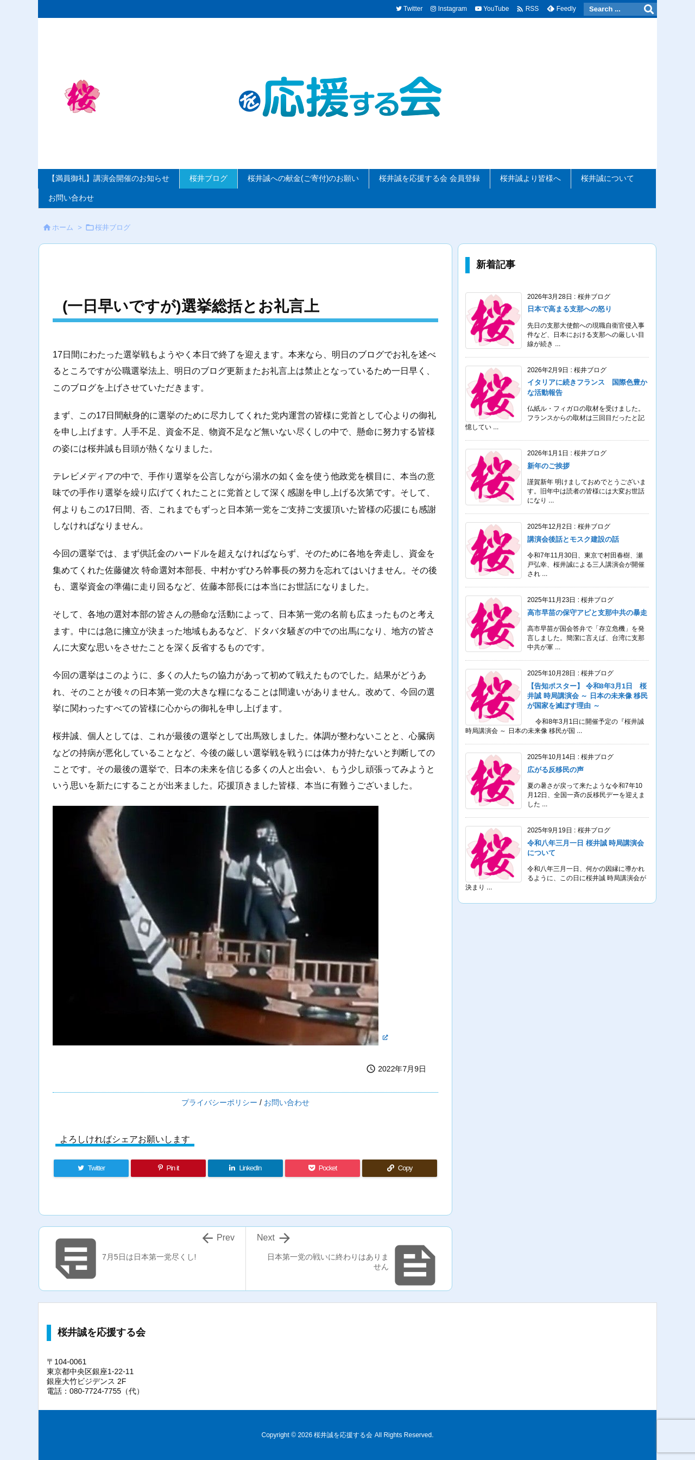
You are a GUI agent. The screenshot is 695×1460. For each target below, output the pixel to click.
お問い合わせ (286, 1102)
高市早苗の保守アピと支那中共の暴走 (587, 613)
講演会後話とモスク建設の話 (573, 539)
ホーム (62, 227)
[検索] (649, 9)
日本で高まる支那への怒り (569, 309)
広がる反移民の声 (555, 770)
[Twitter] (91, 1168)
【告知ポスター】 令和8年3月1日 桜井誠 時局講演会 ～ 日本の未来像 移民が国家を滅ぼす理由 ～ (587, 696)
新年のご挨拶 (548, 466)
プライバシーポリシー (219, 1102)
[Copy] (399, 1168)
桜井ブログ (112, 227)
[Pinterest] (168, 1168)
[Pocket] (322, 1168)
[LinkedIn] (245, 1168)
